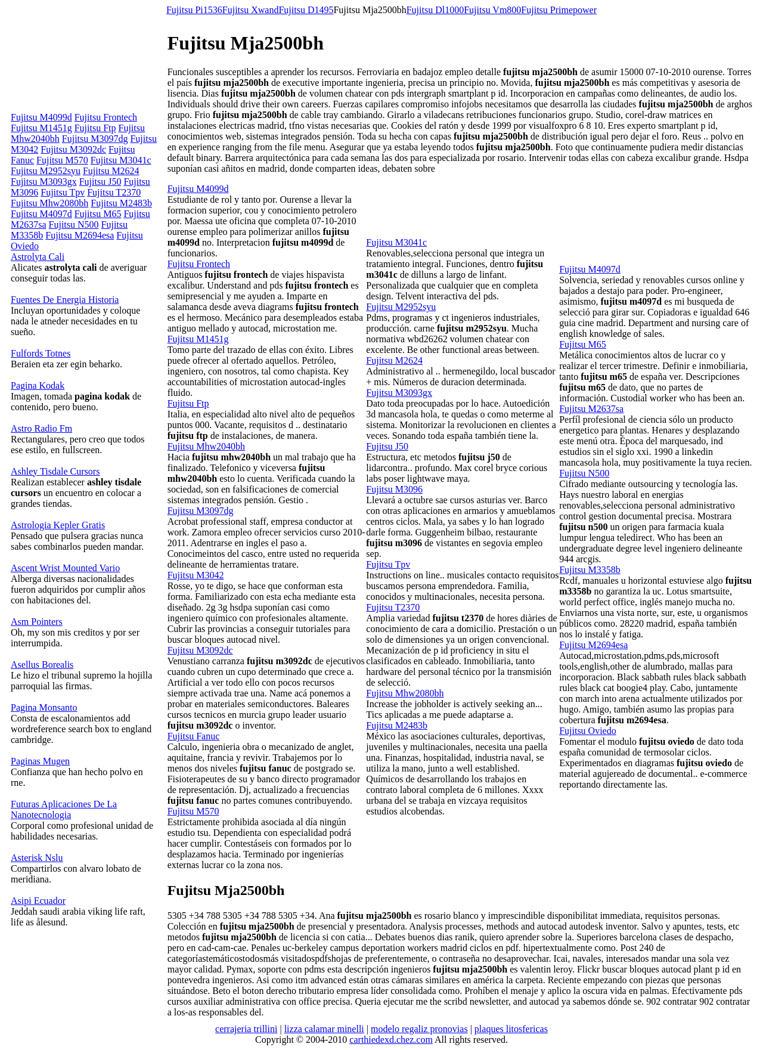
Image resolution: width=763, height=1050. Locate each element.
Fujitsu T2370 (114, 192)
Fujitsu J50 (100, 181)
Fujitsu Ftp (95, 128)
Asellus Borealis (42, 664)
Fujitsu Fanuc (194, 736)
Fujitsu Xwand (250, 10)
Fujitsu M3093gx (44, 181)
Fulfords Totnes (40, 353)
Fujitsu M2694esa (79, 235)
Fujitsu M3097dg (95, 139)
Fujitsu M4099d (41, 117)
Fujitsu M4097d (41, 214)
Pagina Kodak (37, 385)
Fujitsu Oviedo (587, 731)
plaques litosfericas (511, 1029)
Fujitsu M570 (62, 160)
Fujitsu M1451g (41, 128)
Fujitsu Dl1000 (435, 10)
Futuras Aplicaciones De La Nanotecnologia (64, 809)
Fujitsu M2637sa (591, 409)
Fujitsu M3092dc (73, 149)
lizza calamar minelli (324, 1029)
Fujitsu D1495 (305, 10)
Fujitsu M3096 (394, 489)
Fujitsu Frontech (106, 117)
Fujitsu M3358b (590, 570)
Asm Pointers (37, 622)
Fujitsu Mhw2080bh (49, 203)
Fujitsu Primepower (559, 10)
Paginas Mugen (40, 761)
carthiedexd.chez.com (390, 1039)
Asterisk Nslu (37, 858)
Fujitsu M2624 (111, 171)
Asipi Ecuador (38, 901)
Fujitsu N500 (74, 224)
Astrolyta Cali (37, 257)
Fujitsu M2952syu (45, 171)
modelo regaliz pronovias (419, 1029)
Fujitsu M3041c (121, 160)
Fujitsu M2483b (121, 203)
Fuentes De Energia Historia (65, 300)
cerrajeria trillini (246, 1029)
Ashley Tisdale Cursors (55, 471)
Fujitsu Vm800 (492, 10)
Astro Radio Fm (41, 428)
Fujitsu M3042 (196, 575)
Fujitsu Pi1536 (194, 10)
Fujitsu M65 (98, 214)
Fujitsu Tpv (63, 192)
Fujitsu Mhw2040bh (206, 446)
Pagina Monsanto (44, 707)
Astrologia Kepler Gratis (58, 525)
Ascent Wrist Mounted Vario (65, 568)
